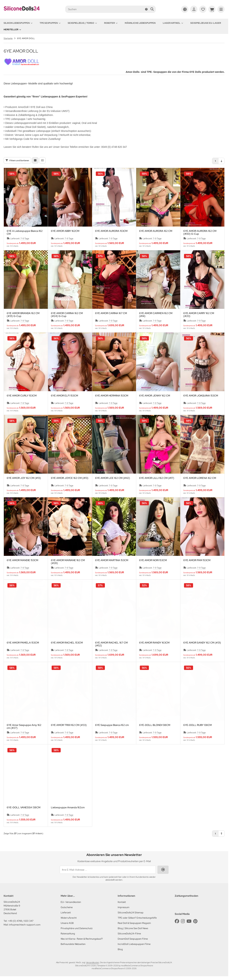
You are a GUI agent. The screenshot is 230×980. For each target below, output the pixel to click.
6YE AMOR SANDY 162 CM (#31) (202, 642)
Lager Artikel (173, 23)
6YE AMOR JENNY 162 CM (154, 395)
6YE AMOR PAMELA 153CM (23, 642)
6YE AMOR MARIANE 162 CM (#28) (68, 562)
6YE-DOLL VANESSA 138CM (23, 807)
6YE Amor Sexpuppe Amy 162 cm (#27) (24, 726)
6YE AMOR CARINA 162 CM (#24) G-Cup (67, 314)
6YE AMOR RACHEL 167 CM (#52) (111, 644)
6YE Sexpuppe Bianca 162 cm (112, 725)
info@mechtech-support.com (24, 924)
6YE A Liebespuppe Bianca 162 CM (25, 232)
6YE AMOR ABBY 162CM (65, 231)
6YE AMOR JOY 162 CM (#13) (24, 478)
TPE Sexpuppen (50, 23)
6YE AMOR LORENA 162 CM (199, 478)
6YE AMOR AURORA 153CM (111, 231)
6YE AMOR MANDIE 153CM (22, 560)
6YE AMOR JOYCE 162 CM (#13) (69, 478)
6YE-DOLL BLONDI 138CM (154, 725)
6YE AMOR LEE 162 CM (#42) (112, 478)
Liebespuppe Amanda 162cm (68, 807)
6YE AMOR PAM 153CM (196, 560)
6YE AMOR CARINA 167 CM (111, 313)
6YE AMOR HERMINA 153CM (111, 395)
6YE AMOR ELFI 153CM (64, 395)
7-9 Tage (24, 238)
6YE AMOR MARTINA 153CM (111, 560)
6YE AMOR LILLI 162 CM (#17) (156, 478)
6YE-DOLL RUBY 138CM (197, 725)
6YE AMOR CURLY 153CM (22, 395)
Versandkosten (92, 962)
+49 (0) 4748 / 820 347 (20, 920)
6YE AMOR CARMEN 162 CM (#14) (155, 314)
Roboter (111, 23)
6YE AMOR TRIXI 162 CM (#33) (69, 725)
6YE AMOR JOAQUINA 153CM (200, 395)
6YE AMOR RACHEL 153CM (67, 642)
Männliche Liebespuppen (140, 23)
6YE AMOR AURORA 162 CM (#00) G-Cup (199, 232)
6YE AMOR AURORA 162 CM (155, 231)
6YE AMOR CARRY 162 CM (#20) (198, 314)
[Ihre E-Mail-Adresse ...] (108, 870)
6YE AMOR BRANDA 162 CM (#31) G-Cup (23, 314)
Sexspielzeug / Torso (82, 23)
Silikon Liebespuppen (18, 23)
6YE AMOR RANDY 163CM (154, 642)
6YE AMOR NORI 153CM (153, 560)
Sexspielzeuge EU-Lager (205, 23)
